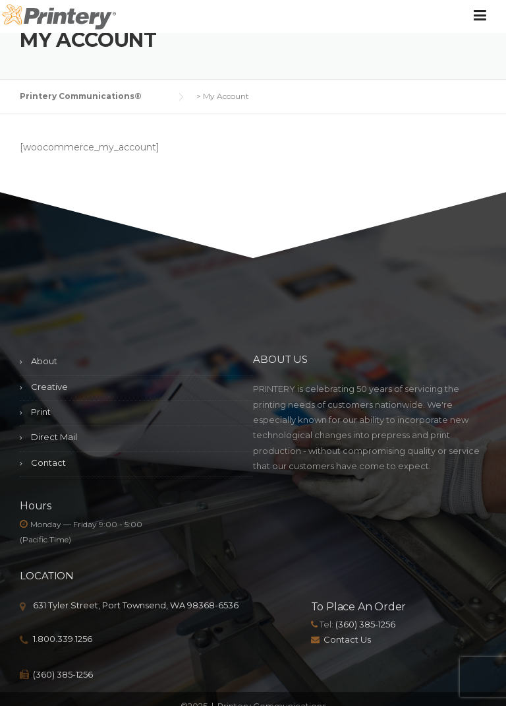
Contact (48, 462)
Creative (49, 386)
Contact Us (347, 639)
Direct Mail (54, 437)
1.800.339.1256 (62, 638)
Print (41, 411)
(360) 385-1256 (63, 674)
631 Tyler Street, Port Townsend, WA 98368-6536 (136, 605)
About (44, 361)
